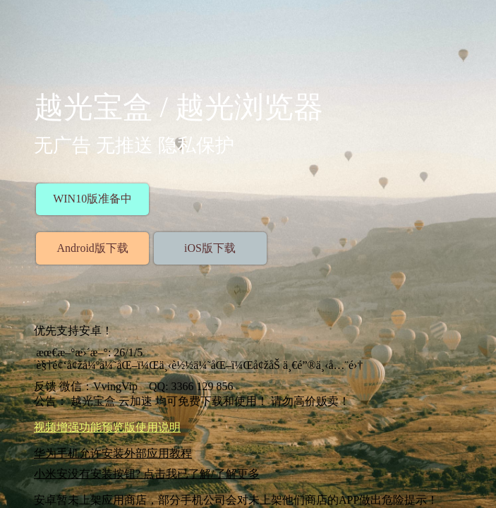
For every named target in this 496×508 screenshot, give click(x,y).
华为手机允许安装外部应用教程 (113, 453)
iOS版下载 (210, 248)
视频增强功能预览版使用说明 (107, 427)
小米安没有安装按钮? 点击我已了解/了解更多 (147, 474)
